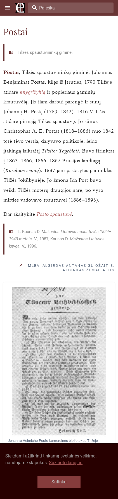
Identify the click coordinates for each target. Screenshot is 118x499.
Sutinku (59, 482)
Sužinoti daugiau (65, 462)
